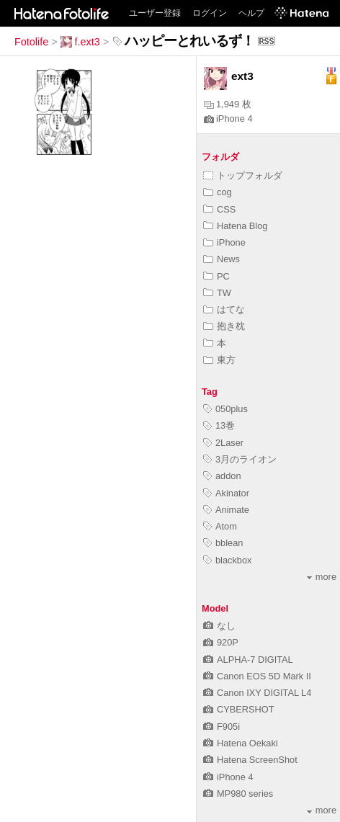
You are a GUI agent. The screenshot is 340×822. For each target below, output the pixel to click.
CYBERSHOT (238, 709)
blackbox (227, 560)
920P (220, 642)
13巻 (219, 425)
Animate (226, 509)
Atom (220, 526)
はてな (224, 309)
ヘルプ (251, 13)
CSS (219, 209)
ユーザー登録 (155, 13)
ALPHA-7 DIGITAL (248, 659)
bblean (223, 542)
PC (216, 276)
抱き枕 (224, 326)
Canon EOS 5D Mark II (257, 676)
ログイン (209, 13)
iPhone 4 (228, 118)
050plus (225, 408)
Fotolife (31, 42)
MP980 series (238, 793)
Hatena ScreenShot (250, 759)
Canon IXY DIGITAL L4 (257, 692)
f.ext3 (80, 42)
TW (217, 292)
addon (222, 475)
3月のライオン (240, 459)
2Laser (223, 442)
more (321, 576)
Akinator (226, 493)
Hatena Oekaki (240, 743)
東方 (219, 359)
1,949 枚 (227, 104)
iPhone (224, 242)
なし (219, 625)
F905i (221, 726)
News (221, 259)
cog (217, 192)
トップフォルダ (242, 175)
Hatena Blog (235, 225)
